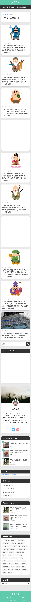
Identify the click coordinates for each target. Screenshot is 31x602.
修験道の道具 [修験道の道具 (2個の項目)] (20, 552)
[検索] (28, 344)
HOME (15, 594)
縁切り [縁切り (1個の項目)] (10, 569)
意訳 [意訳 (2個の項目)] (23, 561)
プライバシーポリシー (20, 597)
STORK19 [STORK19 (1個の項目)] (6, 540)
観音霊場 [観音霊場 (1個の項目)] (24, 569)
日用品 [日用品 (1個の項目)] (17, 564)
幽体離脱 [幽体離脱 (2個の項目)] (17, 561)
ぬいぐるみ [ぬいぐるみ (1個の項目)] (21, 543)
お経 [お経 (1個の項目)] (14, 543)
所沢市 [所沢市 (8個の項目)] (5, 564)
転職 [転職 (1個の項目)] (4, 572)
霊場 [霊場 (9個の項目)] (10, 572)
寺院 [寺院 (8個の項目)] (21, 558)
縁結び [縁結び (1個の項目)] (17, 569)
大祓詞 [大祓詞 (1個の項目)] (5, 558)
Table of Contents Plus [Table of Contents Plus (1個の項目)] (17, 540)
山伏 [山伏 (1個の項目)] (4, 561)
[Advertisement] (15, 135)
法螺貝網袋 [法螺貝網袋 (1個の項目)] (6, 566)
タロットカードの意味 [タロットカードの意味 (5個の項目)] (8, 549)
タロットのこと (8, 489)
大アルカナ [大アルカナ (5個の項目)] (18, 555)
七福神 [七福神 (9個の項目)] (5, 552)
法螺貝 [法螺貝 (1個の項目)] (24, 564)
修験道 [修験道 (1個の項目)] (11, 552)
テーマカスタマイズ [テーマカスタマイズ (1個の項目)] (21, 549)
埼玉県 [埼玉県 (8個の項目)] (10, 555)
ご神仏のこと (8, 485)
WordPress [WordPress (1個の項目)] (6, 543)
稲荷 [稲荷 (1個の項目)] (4, 569)
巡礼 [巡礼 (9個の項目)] (10, 561)
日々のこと (7, 496)
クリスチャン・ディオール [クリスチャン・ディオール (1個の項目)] (9, 546)
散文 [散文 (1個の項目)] (11, 564)
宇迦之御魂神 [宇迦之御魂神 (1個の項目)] (13, 558)
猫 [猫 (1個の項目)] (12, 566)
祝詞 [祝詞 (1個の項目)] (18, 566)
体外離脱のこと (8, 492)
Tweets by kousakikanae (8, 475)
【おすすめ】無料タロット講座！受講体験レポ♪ (15, 7)
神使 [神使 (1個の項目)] (23, 566)
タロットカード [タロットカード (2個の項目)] (22, 546)
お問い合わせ (9, 597)
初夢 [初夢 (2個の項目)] (4, 555)
